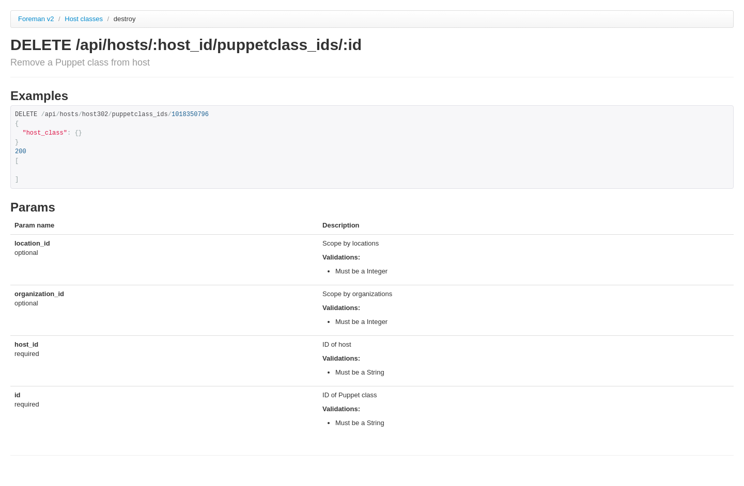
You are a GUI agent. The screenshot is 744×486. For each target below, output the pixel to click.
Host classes (84, 19)
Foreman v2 (36, 19)
